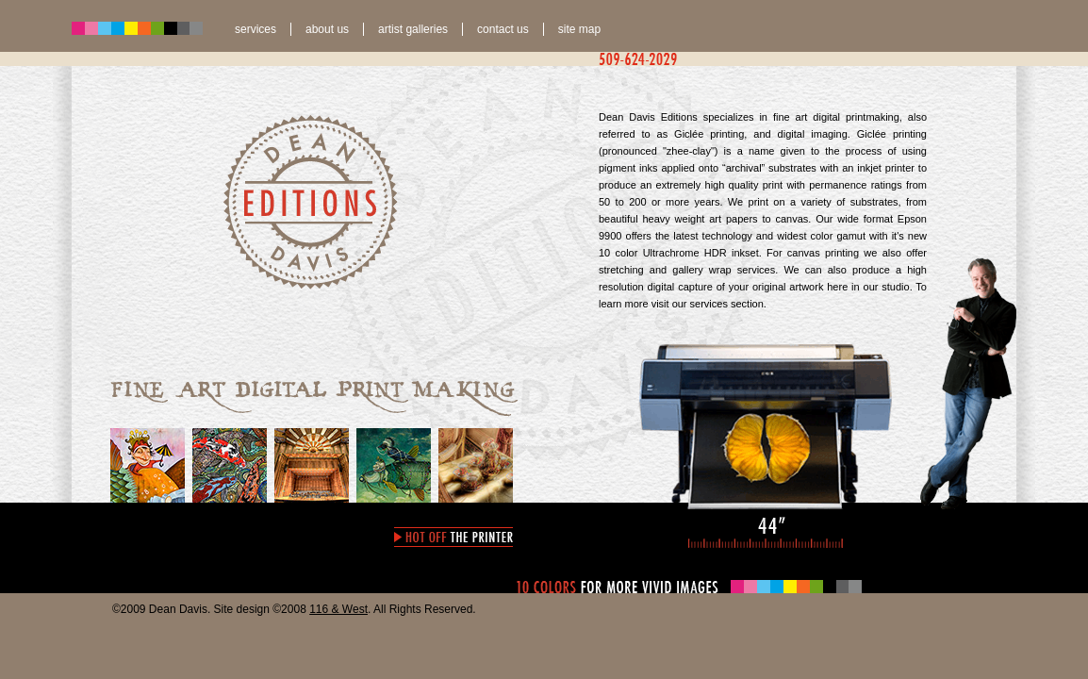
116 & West (338, 609)
